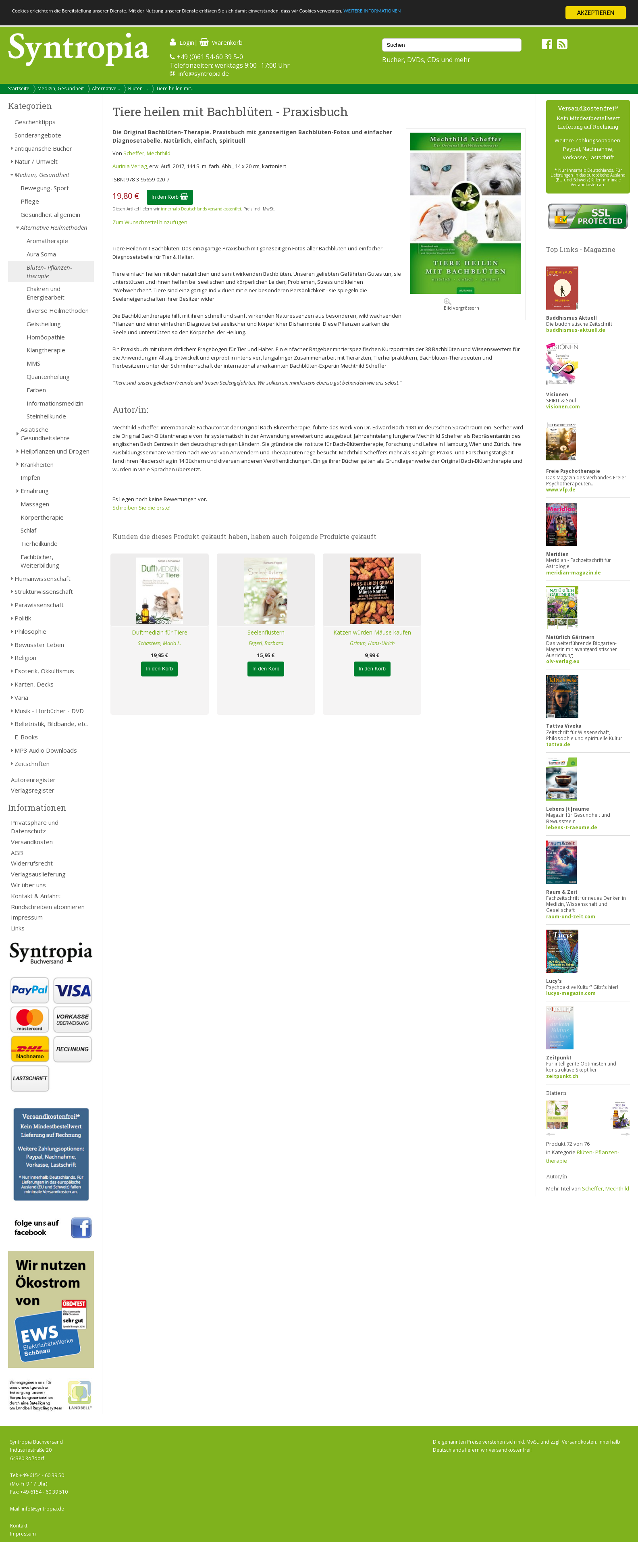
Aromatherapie (47, 241)
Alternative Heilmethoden (54, 227)
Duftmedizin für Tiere (159, 632)
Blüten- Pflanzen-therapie (49, 271)
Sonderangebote (38, 135)
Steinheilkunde (46, 416)
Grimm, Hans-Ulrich (372, 643)
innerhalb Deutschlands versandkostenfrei (201, 209)
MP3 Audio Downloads (46, 750)
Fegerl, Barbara (266, 643)
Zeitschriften (32, 764)
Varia (21, 697)
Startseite (18, 88)
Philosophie (30, 631)
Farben (36, 390)
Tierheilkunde (39, 543)
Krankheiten (37, 464)
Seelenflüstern (266, 632)
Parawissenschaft (39, 605)
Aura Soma (41, 254)
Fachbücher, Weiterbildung (40, 561)
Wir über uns (28, 885)
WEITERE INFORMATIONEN (484, 13)
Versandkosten (32, 842)
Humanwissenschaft (43, 578)
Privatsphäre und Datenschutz (34, 826)
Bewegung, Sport (45, 188)
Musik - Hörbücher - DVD (49, 711)
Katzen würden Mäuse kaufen (372, 632)
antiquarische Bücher (43, 148)
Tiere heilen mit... (175, 88)
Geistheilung (44, 324)
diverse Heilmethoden (58, 310)
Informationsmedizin (55, 403)
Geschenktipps (35, 122)
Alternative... (106, 88)
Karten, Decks (34, 684)
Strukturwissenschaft (44, 591)
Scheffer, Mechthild (146, 153)
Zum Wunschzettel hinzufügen (149, 222)
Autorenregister (33, 780)
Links (18, 928)
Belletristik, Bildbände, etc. (51, 724)
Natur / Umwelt (36, 161)
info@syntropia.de (204, 73)
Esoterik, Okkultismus (44, 671)
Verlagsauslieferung (38, 874)
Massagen (35, 504)
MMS (33, 363)
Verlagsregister (32, 790)
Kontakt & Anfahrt (35, 896)
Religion (25, 657)
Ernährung (35, 491)
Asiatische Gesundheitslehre (45, 433)
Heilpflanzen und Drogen (55, 451)
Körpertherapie (42, 517)
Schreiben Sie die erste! (141, 507)
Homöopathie (46, 337)
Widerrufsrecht (32, 863)
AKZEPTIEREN (595, 12)
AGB (17, 853)
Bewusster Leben (39, 645)
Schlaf (28, 530)
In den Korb (170, 197)
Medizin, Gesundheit (60, 88)
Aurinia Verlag (129, 166)
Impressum (27, 917)
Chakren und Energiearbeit (45, 293)
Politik (23, 618)
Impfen (30, 477)
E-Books (26, 737)
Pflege (30, 201)
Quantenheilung (48, 376)
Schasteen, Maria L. (159, 643)
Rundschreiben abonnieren (48, 907)
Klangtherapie (46, 350)
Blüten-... (138, 88)
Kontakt (18, 1525)
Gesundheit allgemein (50, 214)
